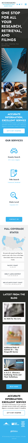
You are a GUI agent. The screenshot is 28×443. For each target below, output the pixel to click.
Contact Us (14, 219)
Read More (14, 387)
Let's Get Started (14, 131)
